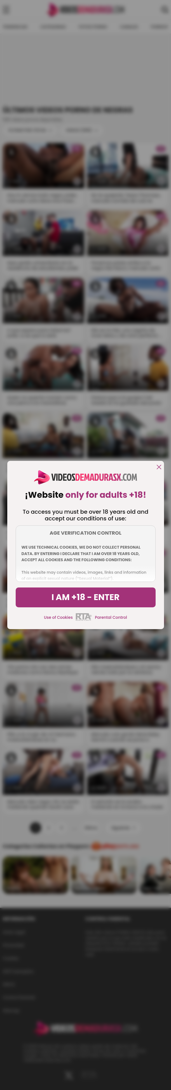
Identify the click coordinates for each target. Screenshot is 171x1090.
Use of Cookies (58, 617)
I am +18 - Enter (85, 597)
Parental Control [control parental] (111, 617)
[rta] (84, 620)
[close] (159, 467)
